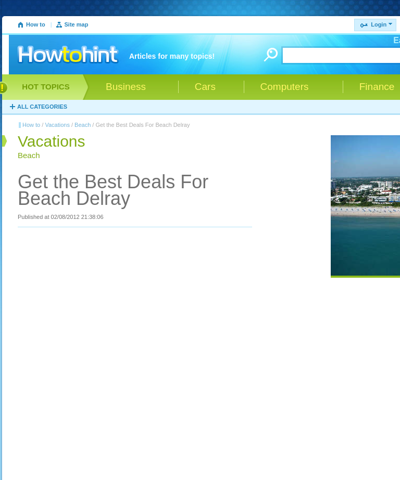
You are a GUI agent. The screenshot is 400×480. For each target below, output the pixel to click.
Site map (77, 24)
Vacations (57, 125)
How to (35, 24)
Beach (82, 125)
